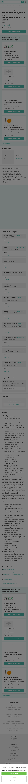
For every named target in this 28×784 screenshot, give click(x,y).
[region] (14, 774)
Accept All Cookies (14, 773)
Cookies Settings (14, 780)
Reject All (14, 777)
